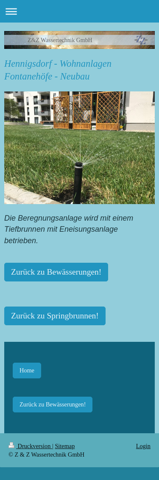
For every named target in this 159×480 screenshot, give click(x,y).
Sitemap (65, 446)
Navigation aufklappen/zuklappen (79, 11)
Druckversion (30, 446)
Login (143, 446)
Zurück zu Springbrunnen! (55, 315)
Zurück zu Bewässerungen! (56, 271)
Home (27, 370)
